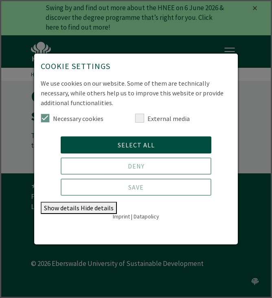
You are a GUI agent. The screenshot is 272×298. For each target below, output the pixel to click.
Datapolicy (146, 216)
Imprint (121, 216)
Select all (136, 145)
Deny (136, 166)
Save (136, 187)
